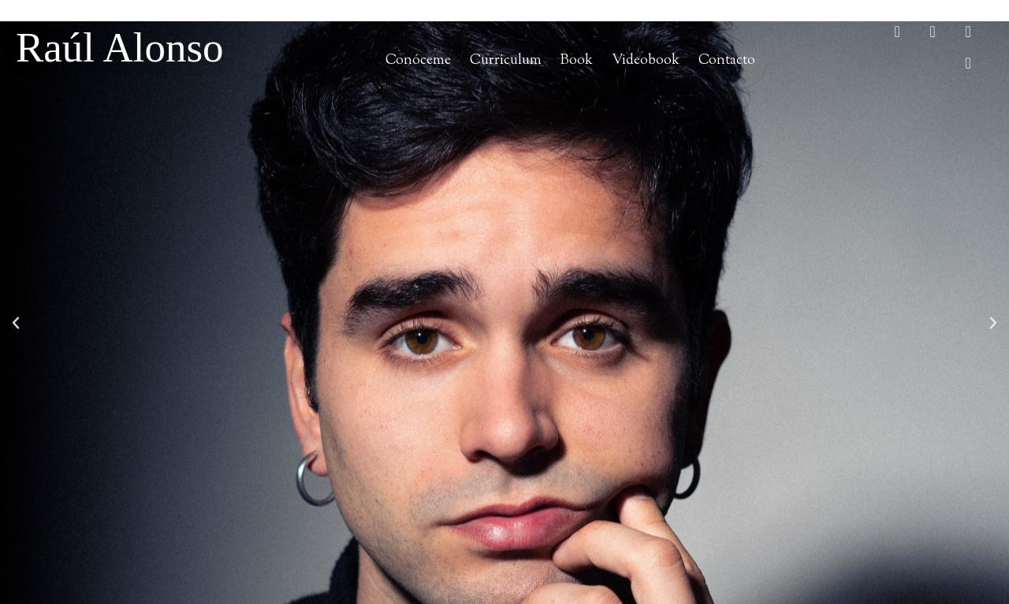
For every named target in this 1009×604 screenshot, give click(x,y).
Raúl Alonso (120, 47)
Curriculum (506, 60)
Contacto (726, 60)
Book (576, 60)
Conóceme (418, 60)
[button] (16, 323)
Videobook (645, 60)
